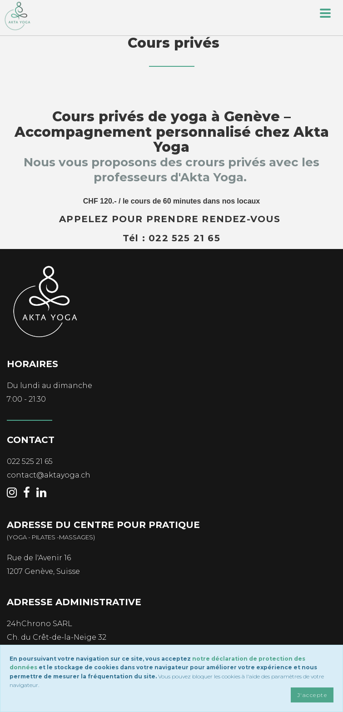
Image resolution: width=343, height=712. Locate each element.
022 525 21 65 (30, 461)
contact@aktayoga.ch (48, 475)
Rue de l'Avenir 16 (39, 557)
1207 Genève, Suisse (43, 571)
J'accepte (312, 695)
